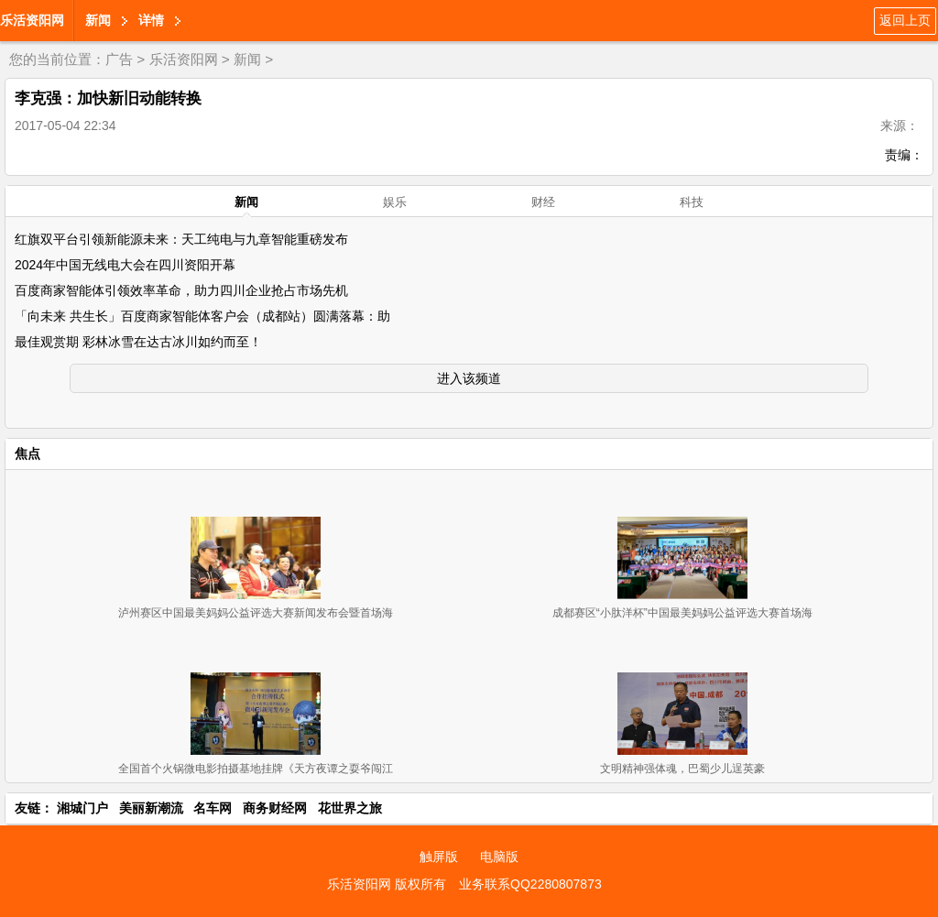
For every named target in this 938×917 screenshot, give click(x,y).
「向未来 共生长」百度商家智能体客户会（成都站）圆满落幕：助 (202, 316)
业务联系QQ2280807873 (530, 884)
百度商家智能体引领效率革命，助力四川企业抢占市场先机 (181, 290)
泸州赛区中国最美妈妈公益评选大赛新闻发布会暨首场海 (255, 612)
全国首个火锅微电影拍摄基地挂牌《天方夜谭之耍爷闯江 (255, 768)
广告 (119, 59)
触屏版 (439, 856)
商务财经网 (275, 808)
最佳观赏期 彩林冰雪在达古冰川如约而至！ (138, 341)
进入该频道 (469, 378)
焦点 (27, 453)
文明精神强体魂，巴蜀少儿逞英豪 (682, 768)
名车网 (212, 808)
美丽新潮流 (151, 808)
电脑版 (499, 856)
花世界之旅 (350, 808)
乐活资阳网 (32, 20)
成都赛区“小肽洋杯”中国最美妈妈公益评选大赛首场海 (682, 612)
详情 (151, 20)
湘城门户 (82, 808)
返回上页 (905, 20)
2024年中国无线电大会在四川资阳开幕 (125, 264)
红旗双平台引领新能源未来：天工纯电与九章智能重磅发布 (181, 239)
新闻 (98, 20)
